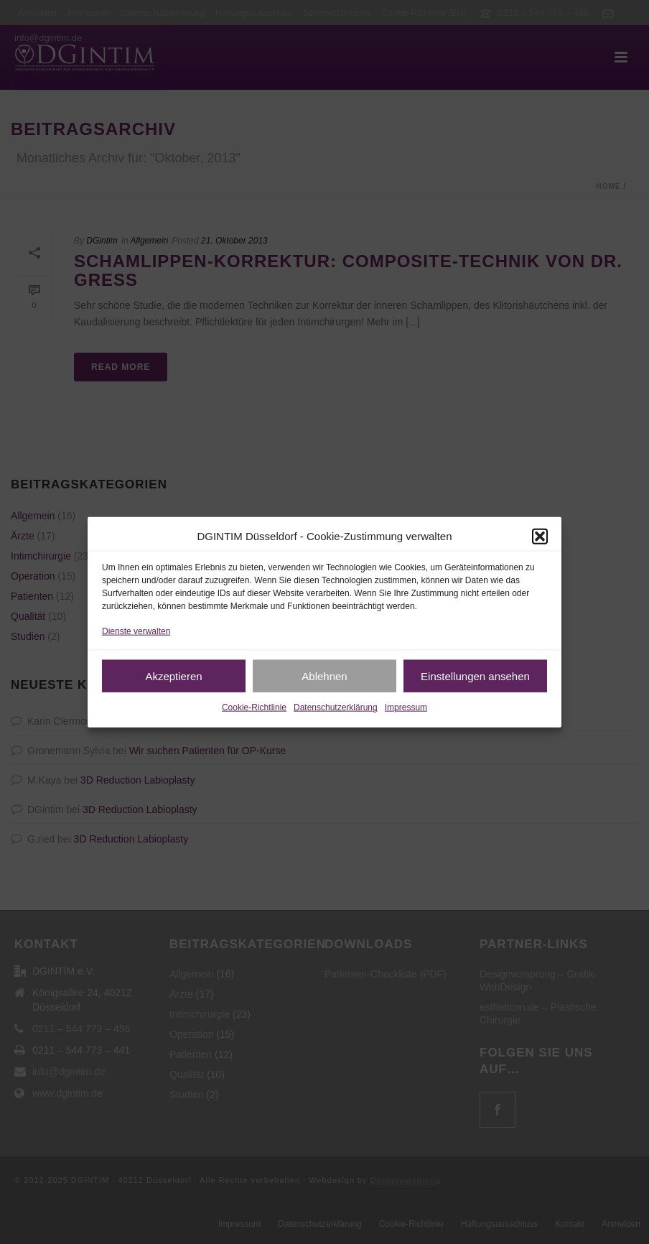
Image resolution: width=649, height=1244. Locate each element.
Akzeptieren (173, 676)
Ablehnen (324, 676)
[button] (540, 536)
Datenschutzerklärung (336, 707)
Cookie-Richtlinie (254, 707)
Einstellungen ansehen (475, 676)
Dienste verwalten (136, 631)
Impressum (406, 707)
